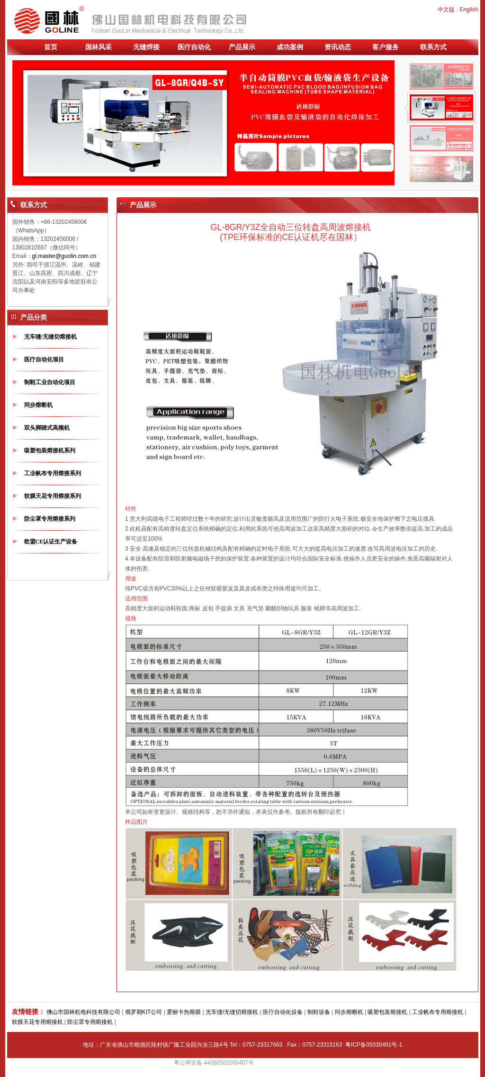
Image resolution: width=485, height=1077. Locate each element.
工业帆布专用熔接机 (437, 1012)
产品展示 (242, 47)
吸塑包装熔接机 (387, 1012)
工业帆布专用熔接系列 (52, 473)
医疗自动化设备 (283, 1012)
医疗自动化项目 (44, 359)
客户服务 (385, 47)
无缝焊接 (146, 47)
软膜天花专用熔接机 (37, 1022)
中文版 (446, 9)
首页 (50, 47)
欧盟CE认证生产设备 (51, 541)
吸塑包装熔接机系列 (49, 450)
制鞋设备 (318, 1012)
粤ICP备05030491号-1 (373, 1044)
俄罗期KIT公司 (143, 1012)
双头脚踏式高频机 (47, 427)
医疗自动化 (194, 47)
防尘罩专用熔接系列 (49, 518)
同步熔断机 (38, 405)
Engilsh (468, 9)
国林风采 (98, 47)
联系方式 (433, 47)
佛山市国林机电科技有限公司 (83, 1012)
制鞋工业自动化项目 (49, 382)
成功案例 (290, 47)
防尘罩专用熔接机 (90, 1022)
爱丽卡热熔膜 (184, 1012)
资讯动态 (337, 47)
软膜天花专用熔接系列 (52, 496)
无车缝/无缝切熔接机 (50, 336)
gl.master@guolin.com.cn (64, 256)
